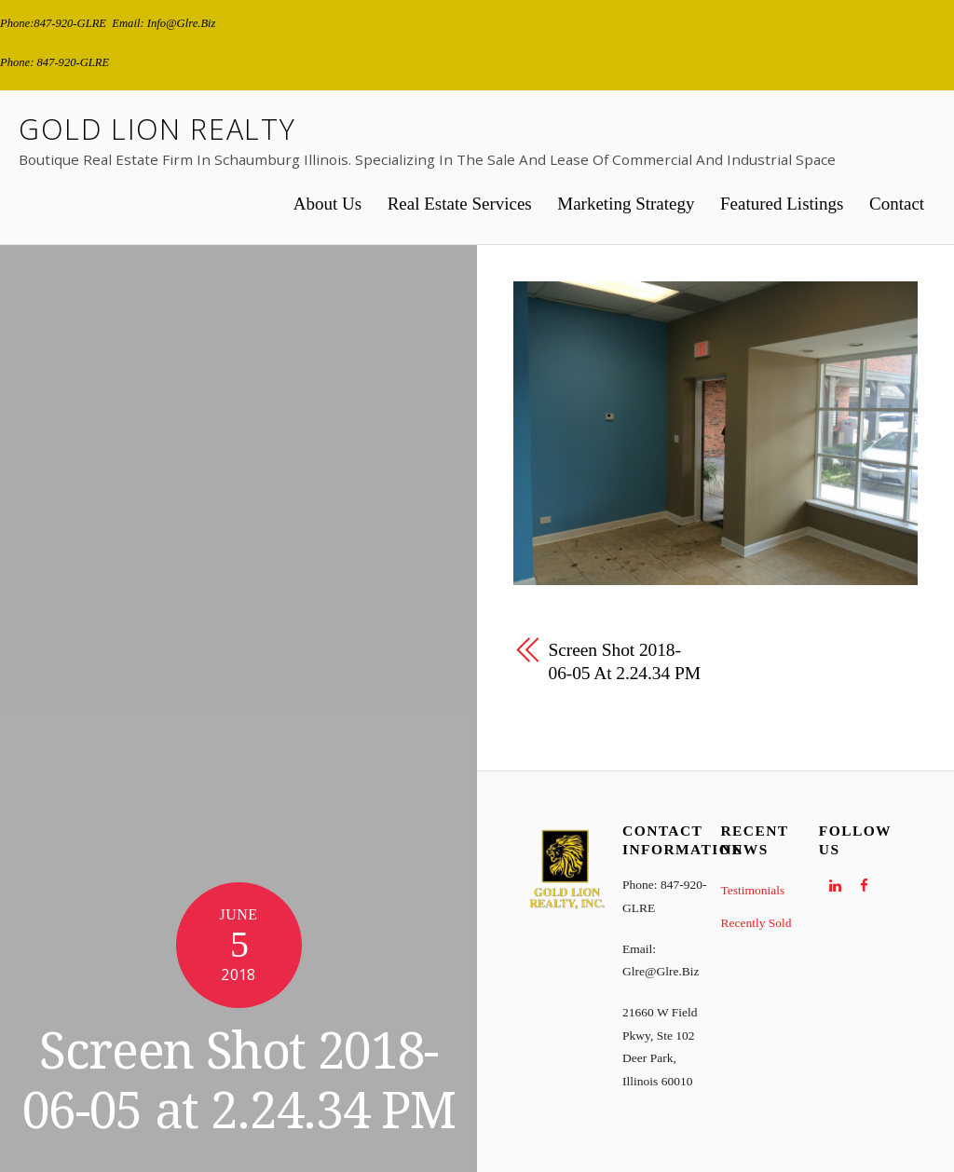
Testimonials (752, 890)
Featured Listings (781, 203)
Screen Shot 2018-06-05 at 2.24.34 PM (238, 1081)
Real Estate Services (460, 203)
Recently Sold (755, 923)
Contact (896, 203)
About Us (327, 203)
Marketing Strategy (625, 203)
